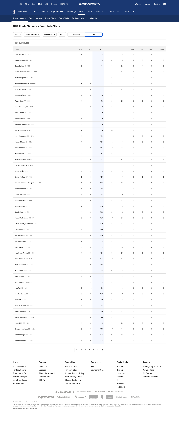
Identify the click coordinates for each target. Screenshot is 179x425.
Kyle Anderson (20, 265)
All (94, 34)
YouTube (121, 366)
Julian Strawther (21, 317)
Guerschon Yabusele (22, 72)
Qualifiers (76, 34)
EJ (151, 49)
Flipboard (121, 387)
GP (80, 49)
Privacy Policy (71, 370)
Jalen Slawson (20, 189)
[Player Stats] (50, 18)
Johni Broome (20, 148)
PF (111, 49)
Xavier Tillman (20, 142)
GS (90, 49)
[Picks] (119, 11)
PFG (121, 49)
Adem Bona (19, 101)
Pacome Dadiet (20, 241)
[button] (134, 11)
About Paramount (47, 373)
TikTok (120, 370)
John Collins (19, 113)
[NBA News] (23, 11)
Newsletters (148, 370)
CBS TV (42, 380)
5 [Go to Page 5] (97, 350)
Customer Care (98, 370)
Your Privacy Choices (74, 377)
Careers (42, 370)
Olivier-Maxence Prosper (24, 183)
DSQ (162, 49)
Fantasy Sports (19, 370)
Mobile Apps (18, 383)
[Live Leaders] (93, 18)
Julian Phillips (20, 177)
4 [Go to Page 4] (93, 350)
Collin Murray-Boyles (23, 224)
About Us (43, 366)
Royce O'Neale (20, 89)
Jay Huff (18, 300)
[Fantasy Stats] (78, 18)
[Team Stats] (63, 18)
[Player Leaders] (19, 18)
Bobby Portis (20, 270)
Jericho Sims (19, 276)
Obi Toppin (19, 230)
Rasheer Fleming (21, 124)
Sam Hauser (19, 54)
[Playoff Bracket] (57, 11)
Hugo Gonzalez (20, 200)
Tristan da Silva (20, 306)
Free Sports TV (19, 373)
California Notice (72, 383)
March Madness (20, 380)
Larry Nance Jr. (20, 60)
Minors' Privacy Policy (74, 373)
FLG (132, 49)
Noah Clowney (20, 107)
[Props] (127, 11)
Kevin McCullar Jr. (21, 218)
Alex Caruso (19, 282)
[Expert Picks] (101, 11)
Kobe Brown (19, 154)
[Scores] (33, 11)
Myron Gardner (20, 159)
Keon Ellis (18, 323)
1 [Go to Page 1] (81, 350)
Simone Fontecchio (22, 83)
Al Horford (19, 171)
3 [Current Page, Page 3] (89, 350)
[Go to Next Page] (102, 350)
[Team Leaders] (35, 18)
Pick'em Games (20, 366)
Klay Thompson (20, 136)
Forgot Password (150, 377)
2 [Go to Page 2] (85, 350)
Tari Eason (19, 119)
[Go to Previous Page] (76, 350)
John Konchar (20, 259)
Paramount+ (44, 377)
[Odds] (111, 11)
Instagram (121, 373)
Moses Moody (20, 130)
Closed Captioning (73, 380)
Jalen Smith (19, 311)
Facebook (121, 377)
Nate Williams (20, 235)
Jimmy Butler (20, 206)
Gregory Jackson (21, 329)
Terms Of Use (71, 366)
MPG (101, 49)
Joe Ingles (19, 212)
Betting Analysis (20, 377)
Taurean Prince (20, 341)
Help (93, 366)
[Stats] (81, 11)
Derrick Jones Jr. (21, 165)
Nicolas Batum (20, 294)
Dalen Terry (19, 194)
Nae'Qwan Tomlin (21, 253)
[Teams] (89, 11)
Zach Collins (19, 66)
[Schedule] (43, 11)
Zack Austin (19, 95)
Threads (120, 383)
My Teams (147, 373)
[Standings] (72, 11)
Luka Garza (19, 247)
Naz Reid (18, 288)
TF (142, 49)
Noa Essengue (20, 335)
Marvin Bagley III (21, 78)
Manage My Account (152, 366)
